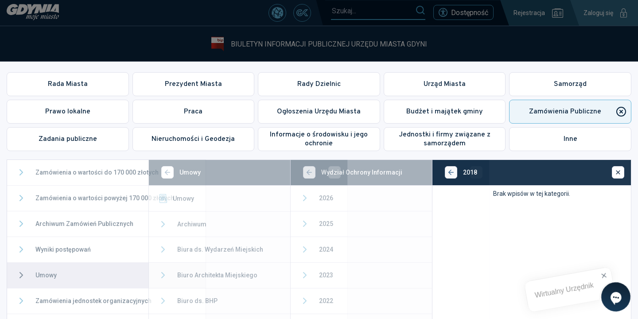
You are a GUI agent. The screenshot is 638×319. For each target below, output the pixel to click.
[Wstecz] (184, 172)
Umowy (193, 198)
